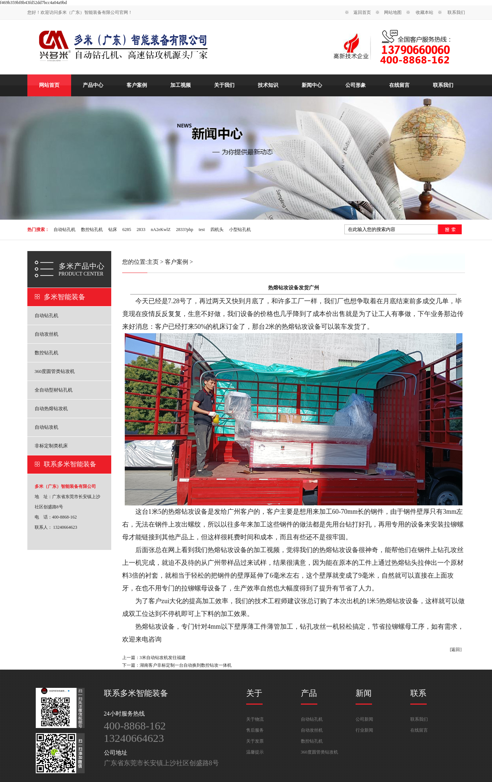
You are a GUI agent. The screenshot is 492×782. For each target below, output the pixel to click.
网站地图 (393, 12)
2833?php (184, 229)
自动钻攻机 (46, 427)
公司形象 (355, 85)
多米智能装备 (64, 297)
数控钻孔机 (92, 229)
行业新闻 (364, 730)
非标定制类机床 (51, 445)
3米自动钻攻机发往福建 (163, 657)
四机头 (217, 229)
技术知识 (268, 85)
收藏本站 (424, 12)
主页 (153, 262)
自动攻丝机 (46, 334)
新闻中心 (312, 85)
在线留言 (399, 85)
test (202, 229)
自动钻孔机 (64, 229)
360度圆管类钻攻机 (55, 371)
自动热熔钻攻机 (51, 408)
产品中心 (93, 85)
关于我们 (224, 85)
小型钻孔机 (240, 229)
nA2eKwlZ (161, 229)
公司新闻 (364, 719)
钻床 (112, 229)
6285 (127, 229)
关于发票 (255, 741)
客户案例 (137, 85)
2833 (141, 229)
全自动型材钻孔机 (54, 390)
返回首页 (362, 12)
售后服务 (255, 730)
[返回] (456, 649)
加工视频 (180, 85)
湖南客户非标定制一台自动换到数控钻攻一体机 (186, 665)
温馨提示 (255, 752)
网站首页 (49, 85)
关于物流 (255, 719)
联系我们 (456, 12)
